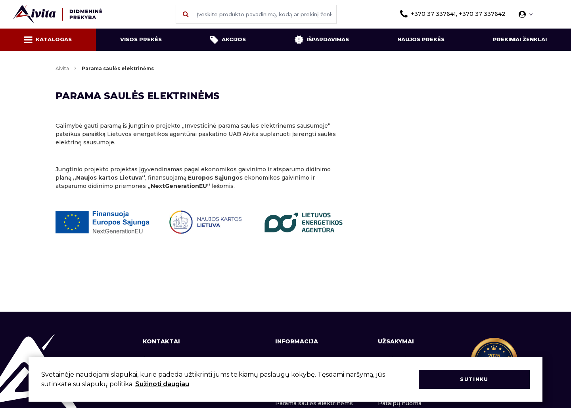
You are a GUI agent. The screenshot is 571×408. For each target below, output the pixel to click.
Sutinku (474, 379)
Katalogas (48, 39)
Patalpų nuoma (400, 403)
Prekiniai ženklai (520, 39)
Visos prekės (141, 39)
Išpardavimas (321, 39)
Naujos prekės (421, 39)
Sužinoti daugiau (162, 384)
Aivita (62, 68)
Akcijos (228, 39)
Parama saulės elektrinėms (314, 403)
